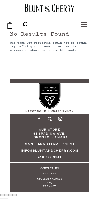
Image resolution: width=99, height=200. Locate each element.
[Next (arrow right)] (6, 198)
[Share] (10, 195)
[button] (84, 23)
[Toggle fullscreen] (6, 195)
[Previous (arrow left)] (2, 198)
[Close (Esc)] (15, 195)
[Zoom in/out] (2, 195)
